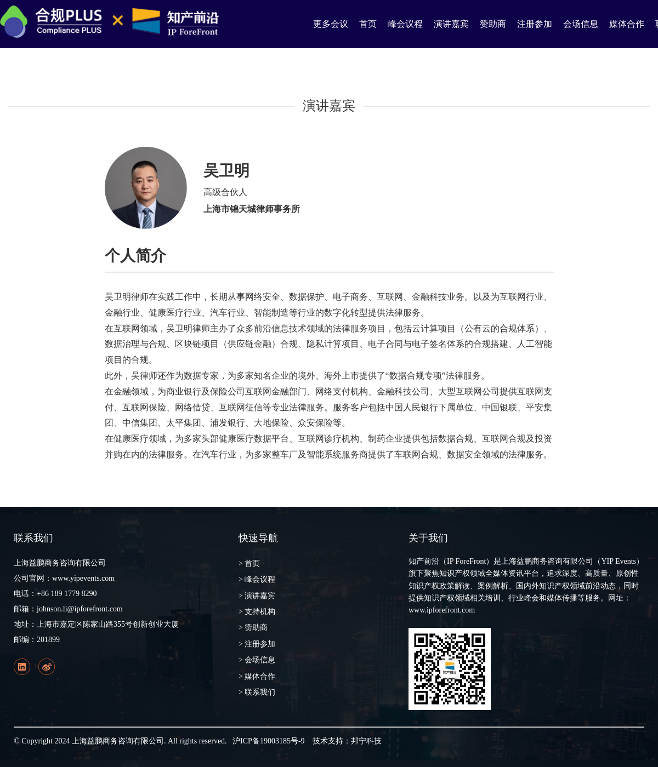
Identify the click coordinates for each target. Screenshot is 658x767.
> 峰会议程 (257, 579)
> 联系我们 (257, 692)
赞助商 (493, 23)
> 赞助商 (253, 627)
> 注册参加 (257, 644)
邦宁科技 (366, 741)
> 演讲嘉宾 (257, 596)
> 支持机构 (257, 612)
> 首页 (249, 563)
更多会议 (330, 23)
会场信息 (580, 23)
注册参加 (534, 23)
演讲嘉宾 (451, 23)
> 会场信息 (257, 660)
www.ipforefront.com (442, 610)
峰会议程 (405, 23)
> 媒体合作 (257, 676)
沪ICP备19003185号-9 (268, 741)
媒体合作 (626, 23)
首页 (368, 23)
